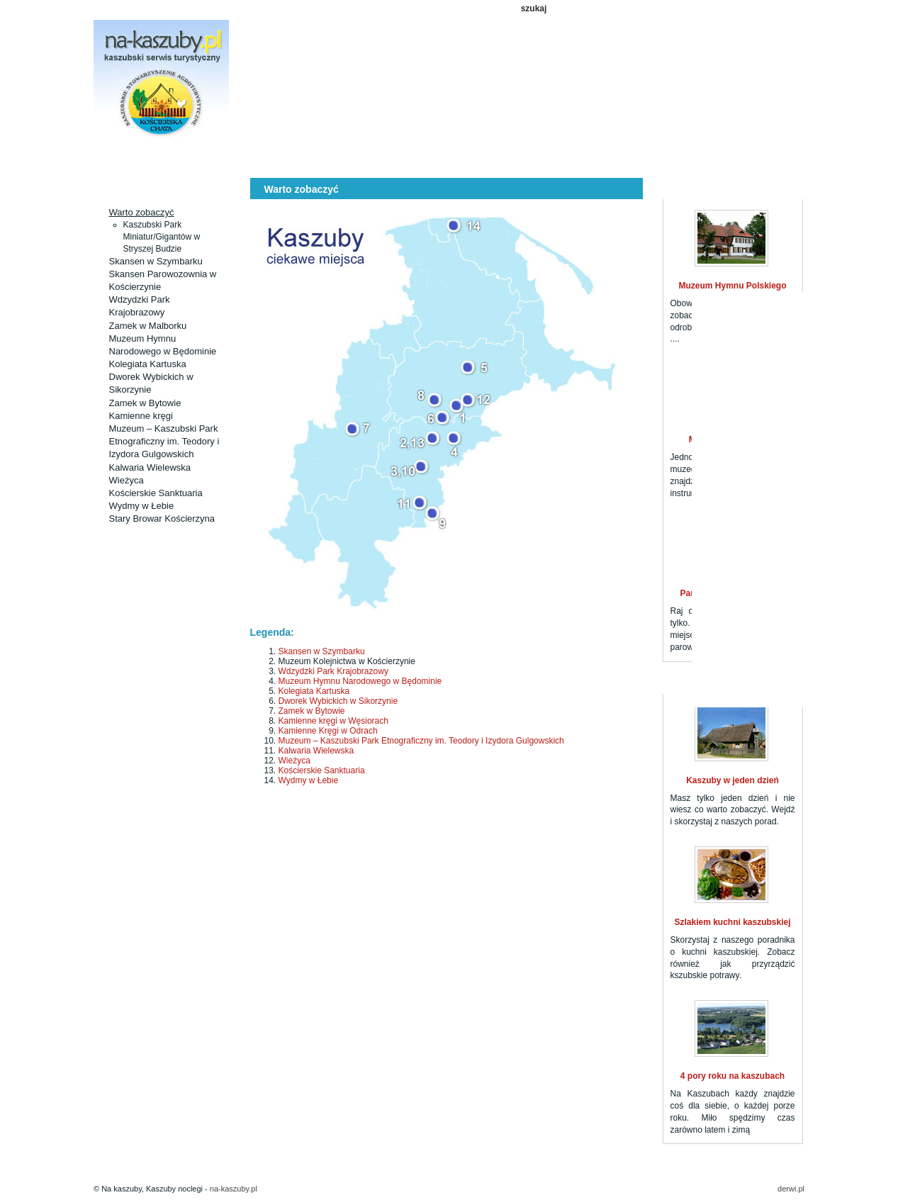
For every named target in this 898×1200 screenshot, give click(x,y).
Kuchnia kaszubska (573, 157)
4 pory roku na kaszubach (732, 1076)
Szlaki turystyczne (398, 157)
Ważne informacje (660, 157)
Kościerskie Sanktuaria (156, 493)
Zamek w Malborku (148, 325)
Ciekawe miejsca (311, 157)
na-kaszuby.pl (233, 1188)
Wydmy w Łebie (141, 505)
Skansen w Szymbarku (156, 261)
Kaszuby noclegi (137, 157)
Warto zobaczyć (141, 212)
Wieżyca (126, 480)
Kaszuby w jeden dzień (732, 780)
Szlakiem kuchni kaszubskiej (732, 922)
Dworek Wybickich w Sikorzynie (338, 701)
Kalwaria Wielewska (150, 467)
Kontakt (747, 157)
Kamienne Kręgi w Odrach (328, 731)
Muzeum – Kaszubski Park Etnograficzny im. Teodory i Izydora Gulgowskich (164, 441)
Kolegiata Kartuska (147, 364)
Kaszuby (485, 157)
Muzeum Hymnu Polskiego (732, 286)
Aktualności (224, 157)
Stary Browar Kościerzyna (162, 518)
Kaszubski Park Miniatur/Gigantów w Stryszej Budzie (162, 237)
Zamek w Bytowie (145, 403)
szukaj (534, 8)
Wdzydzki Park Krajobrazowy (333, 671)
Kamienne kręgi (141, 415)
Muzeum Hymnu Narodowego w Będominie (360, 681)
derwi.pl (791, 1188)
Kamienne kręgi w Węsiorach (333, 721)
